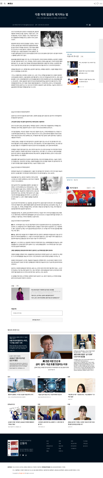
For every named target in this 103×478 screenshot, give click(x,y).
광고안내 (85, 446)
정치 (47, 441)
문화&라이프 (49, 446)
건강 (12, 286)
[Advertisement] (33, 99)
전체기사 (61, 451)
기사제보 (85, 441)
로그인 (101, 3)
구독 (17, 286)
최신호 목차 (74, 443)
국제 (60, 443)
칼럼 (47, 451)
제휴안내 (30, 467)
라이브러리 (73, 446)
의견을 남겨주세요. (17, 313)
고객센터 (34, 467)
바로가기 (88, 188)
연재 (72, 441)
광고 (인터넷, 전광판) (22, 467)
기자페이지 (73, 448)
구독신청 (85, 443)
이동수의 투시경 (73, 56)
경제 (60, 441)
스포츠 (48, 448)
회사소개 (14, 467)
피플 (60, 448)
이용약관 (39, 467)
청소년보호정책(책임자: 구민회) (58, 467)
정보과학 (61, 446)
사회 (47, 443)
